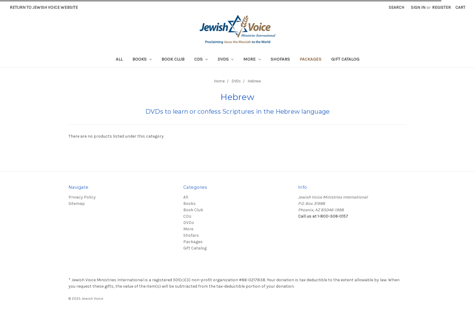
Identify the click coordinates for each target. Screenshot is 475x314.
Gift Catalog (345, 59)
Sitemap (76, 203)
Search (396, 7)
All (119, 59)
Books (142, 59)
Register (441, 7)
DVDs (226, 59)
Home (219, 81)
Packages (310, 59)
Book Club (172, 59)
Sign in (418, 7)
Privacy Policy (82, 197)
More (252, 59)
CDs (201, 59)
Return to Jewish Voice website (44, 7)
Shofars (280, 59)
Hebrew (254, 81)
